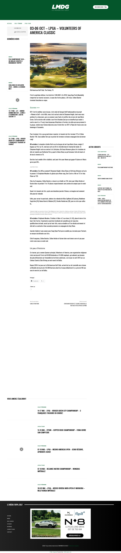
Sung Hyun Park (34, 304)
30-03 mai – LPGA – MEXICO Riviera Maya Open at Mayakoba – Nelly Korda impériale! (61, 489)
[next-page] (93, 208)
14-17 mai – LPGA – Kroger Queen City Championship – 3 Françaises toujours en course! (17, 141)
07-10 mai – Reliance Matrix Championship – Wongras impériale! (59, 470)
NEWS (10, 56)
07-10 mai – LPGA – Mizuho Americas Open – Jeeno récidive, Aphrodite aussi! (60, 450)
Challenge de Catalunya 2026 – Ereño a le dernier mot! (17, 87)
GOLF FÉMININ (18, 23)
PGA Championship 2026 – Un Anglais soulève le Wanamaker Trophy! (17, 61)
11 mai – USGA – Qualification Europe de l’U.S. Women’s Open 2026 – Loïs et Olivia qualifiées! (105, 201)
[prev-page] (90, 208)
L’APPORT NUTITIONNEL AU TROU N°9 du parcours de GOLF (105, 189)
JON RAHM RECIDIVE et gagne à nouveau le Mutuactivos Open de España (75, 304)
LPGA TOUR (28, 23)
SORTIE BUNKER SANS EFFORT (105, 178)
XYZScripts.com (67, 552)
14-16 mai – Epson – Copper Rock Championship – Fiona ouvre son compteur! (62, 431)
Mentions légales (74, 546)
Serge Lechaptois (21, 32)
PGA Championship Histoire (105, 167)
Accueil (9, 23)
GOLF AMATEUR (102, 151)
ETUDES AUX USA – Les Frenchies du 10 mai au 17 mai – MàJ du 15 (104, 156)
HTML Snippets (53, 552)
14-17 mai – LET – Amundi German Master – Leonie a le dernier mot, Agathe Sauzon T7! (17, 114)
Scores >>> (35, 108)
